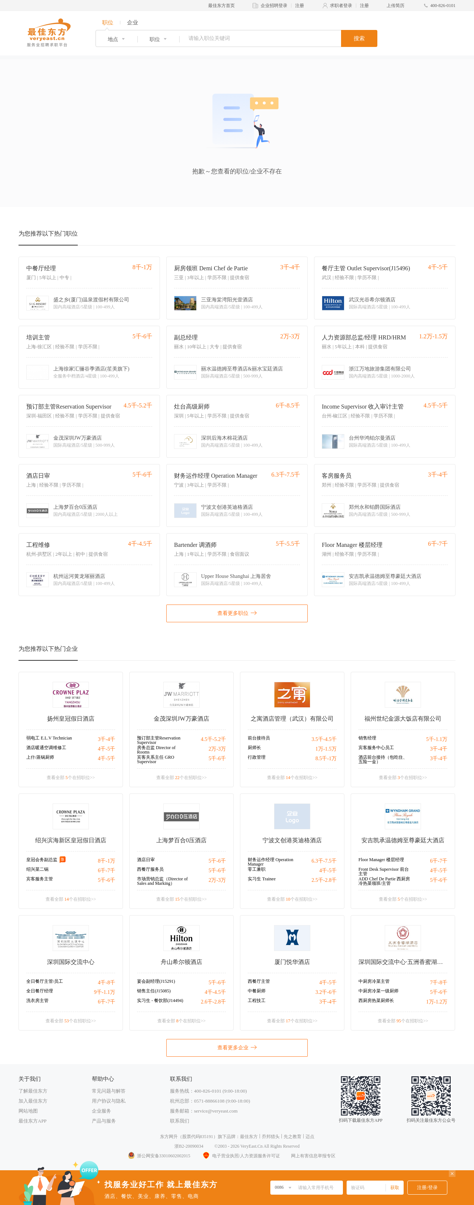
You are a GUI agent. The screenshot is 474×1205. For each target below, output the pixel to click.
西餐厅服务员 (150, 869)
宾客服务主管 (39, 879)
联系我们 (179, 1121)
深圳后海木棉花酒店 (224, 438)
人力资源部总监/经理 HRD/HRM (364, 337)
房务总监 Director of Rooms (156, 749)
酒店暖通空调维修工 (46, 747)
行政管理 (257, 757)
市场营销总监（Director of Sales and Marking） (162, 881)
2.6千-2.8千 (213, 1002)
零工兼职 (257, 869)
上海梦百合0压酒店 (75, 507)
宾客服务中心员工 (376, 747)
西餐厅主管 (259, 981)
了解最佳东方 (33, 1091)
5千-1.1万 (436, 739)
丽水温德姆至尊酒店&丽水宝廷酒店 (242, 369)
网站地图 (28, 1111)
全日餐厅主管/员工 (44, 981)
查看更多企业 (237, 1047)
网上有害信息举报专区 (313, 1155)
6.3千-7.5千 (324, 861)
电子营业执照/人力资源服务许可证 (240, 1155)
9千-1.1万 (104, 992)
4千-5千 (106, 749)
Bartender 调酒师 (195, 545)
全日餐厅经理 (39, 991)
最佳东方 (249, 1136)
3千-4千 (106, 739)
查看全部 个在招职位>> (71, 777)
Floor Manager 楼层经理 (352, 545)
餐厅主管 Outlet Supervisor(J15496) (366, 268)
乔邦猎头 (271, 1136)
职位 (107, 23)
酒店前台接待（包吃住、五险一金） (382, 759)
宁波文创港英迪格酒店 (227, 507)
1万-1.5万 (326, 749)
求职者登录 (341, 5)
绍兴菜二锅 (37, 869)
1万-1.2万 (436, 1002)
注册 (299, 5)
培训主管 (38, 337)
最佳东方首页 (221, 5)
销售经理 (367, 738)
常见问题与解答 (109, 1091)
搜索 (359, 38)
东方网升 (169, 1136)
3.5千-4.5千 (324, 739)
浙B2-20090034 (188, 1146)
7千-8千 (438, 982)
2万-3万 (217, 749)
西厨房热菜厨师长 (376, 1000)
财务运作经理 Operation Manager (215, 476)
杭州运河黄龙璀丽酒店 (79, 576)
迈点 (310, 1136)
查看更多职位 (237, 612)
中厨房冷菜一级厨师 (378, 991)
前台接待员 (259, 738)
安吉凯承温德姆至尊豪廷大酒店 (385, 576)
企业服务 (101, 1111)
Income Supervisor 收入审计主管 (363, 406)
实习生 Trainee (262, 879)
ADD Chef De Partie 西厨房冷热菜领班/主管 (384, 881)
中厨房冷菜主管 (374, 981)
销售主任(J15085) (154, 991)
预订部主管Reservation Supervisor (68, 406)
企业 (132, 23)
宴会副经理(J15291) (156, 981)
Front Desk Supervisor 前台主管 (383, 871)
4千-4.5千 (215, 992)
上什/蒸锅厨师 (40, 757)
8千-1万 (106, 861)
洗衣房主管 (37, 1000)
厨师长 (254, 747)
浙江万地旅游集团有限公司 (380, 369)
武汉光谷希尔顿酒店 (372, 299)
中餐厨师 (257, 991)
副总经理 (186, 337)
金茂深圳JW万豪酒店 (77, 438)
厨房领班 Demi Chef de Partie (211, 268)
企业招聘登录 (274, 5)
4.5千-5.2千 (213, 739)
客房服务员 (336, 476)
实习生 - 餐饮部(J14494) (160, 1000)
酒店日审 (38, 476)
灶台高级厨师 (192, 406)
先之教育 (292, 1136)
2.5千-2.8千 (324, 880)
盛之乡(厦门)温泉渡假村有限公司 (91, 299)
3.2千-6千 (326, 992)
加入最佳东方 (33, 1101)
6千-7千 (106, 870)
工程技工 (257, 1000)
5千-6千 (217, 758)
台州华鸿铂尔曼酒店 (372, 438)
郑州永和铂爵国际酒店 (375, 507)
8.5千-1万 (326, 758)
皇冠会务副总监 (41, 859)
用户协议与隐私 (109, 1101)
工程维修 (38, 545)
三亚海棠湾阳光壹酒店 (227, 299)
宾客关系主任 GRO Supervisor (155, 759)
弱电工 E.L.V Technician (49, 738)
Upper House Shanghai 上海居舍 (236, 576)
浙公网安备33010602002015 (158, 1155)
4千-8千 (106, 982)
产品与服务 (104, 1121)
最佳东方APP (33, 1121)
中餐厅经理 (41, 268)
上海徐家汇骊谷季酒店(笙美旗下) (91, 369)
